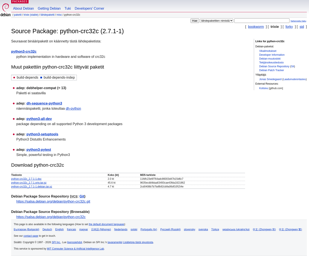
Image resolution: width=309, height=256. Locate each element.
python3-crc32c (23, 51)
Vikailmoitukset (267, 50)
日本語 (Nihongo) (101, 229)
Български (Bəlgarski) (26, 229)
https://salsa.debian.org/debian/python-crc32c (51, 217)
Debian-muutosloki (269, 58)
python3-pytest (38, 149)
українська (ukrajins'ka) (236, 229)
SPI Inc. (56, 242)
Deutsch (47, 229)
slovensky (189, 229)
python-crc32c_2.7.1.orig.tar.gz (29, 182)
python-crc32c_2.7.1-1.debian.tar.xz (31, 186)
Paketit (17, 14)
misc (59, 14)
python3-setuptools (42, 134)
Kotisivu (263, 88)
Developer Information (272, 54)
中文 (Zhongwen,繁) (290, 229)
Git (292, 66)
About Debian (23, 8)
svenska (203, 229)
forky (289, 26)
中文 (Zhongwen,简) (264, 229)
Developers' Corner (89, 8)
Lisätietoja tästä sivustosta (138, 242)
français (71, 229)
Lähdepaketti (48, 14)
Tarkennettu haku (298, 21)
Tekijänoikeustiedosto (271, 62)
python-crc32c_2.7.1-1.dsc (26, 178)
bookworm (256, 26)
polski (134, 229)
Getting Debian (49, 8)
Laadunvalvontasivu (294, 79)
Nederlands (120, 229)
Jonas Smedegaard (270, 79)
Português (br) (149, 229)
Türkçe (215, 229)
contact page (30, 235)
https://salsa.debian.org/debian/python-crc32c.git (53, 201)
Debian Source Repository (274, 66)
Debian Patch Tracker (271, 70)
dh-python (73, 108)
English (59, 229)
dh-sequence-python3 (44, 103)
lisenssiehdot (74, 242)
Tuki (68, 8)
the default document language (106, 224)
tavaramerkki (115, 242)
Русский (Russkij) (170, 229)
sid (302, 26)
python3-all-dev (39, 119)
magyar (83, 229)
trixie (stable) (31, 14)
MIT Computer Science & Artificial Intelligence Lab (75, 248)
